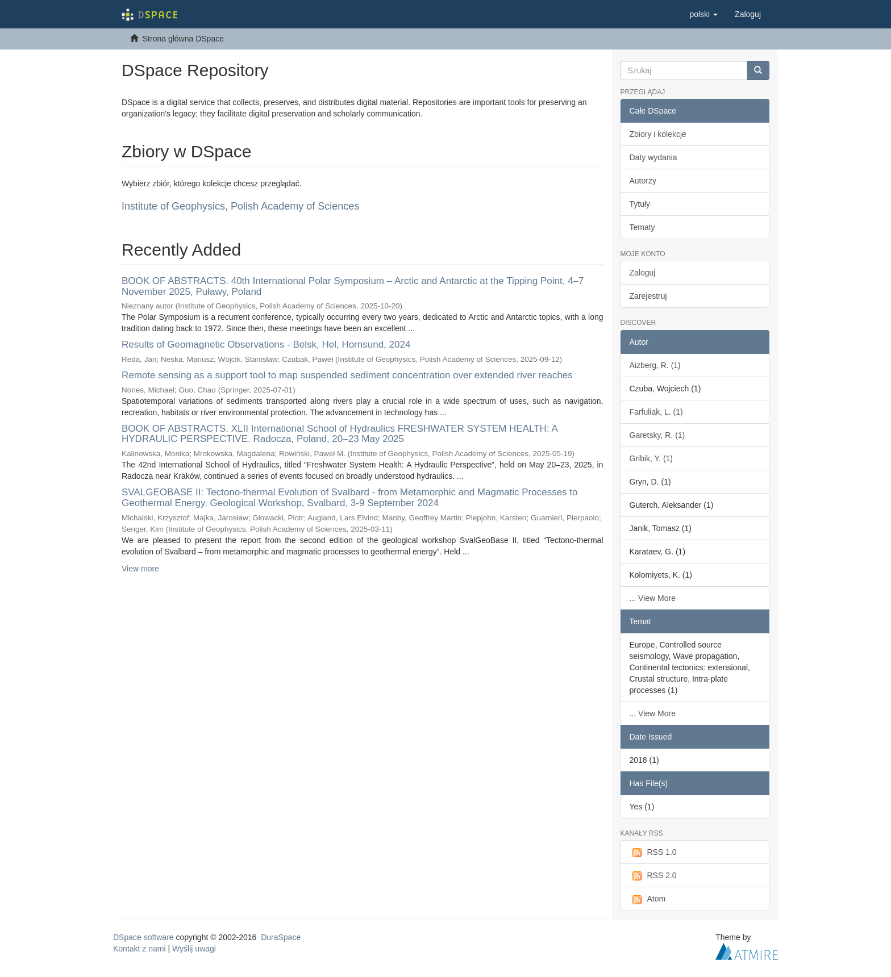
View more (140, 568)
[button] (703, 14)
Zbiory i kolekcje (658, 134)
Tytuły (640, 203)
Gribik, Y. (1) (651, 458)
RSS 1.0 (653, 852)
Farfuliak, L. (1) (656, 411)
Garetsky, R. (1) (657, 435)
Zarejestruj (648, 295)
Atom (648, 899)
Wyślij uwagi (194, 948)
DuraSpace (281, 937)
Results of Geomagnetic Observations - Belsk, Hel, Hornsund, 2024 (266, 344)
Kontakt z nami (139, 948)
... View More (653, 598)
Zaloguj (643, 272)
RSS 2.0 (653, 876)
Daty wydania (653, 157)
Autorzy (643, 180)
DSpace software (143, 937)
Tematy (642, 227)
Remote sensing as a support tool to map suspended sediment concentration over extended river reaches (347, 375)
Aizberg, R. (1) (655, 365)
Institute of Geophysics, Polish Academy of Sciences (240, 206)
